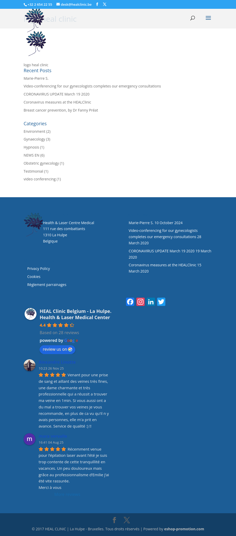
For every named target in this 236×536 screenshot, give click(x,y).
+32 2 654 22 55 (39, 4)
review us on (57, 349)
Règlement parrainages (46, 284)
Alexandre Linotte (57, 362)
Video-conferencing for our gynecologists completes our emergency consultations (92, 86)
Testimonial (33, 171)
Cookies (34, 276)
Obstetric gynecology (41, 163)
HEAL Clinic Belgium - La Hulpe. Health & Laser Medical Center (75, 314)
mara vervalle (53, 436)
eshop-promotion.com (184, 528)
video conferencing (40, 179)
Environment (34, 131)
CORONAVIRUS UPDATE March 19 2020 (57, 94)
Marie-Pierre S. (36, 78)
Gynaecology (34, 139)
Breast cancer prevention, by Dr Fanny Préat (61, 110)
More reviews (67, 494)
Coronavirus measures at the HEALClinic (57, 102)
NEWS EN (31, 155)
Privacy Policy (38, 268)
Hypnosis (31, 147)
